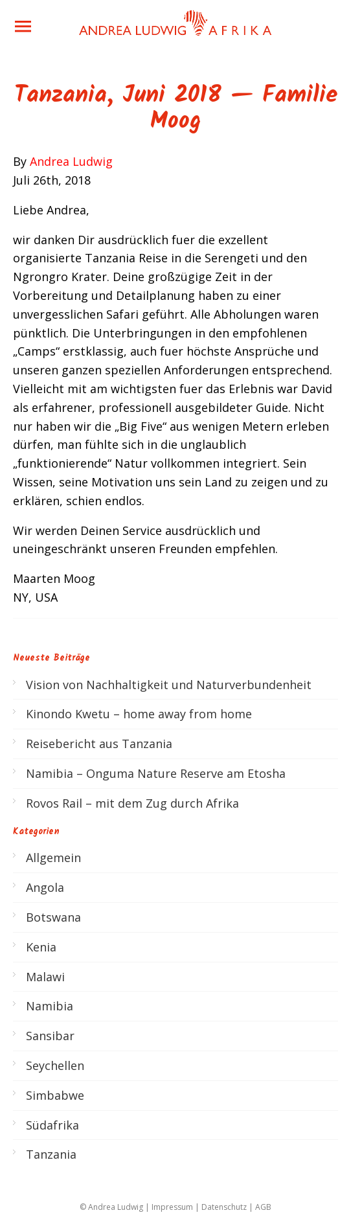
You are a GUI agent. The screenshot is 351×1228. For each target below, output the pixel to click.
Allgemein (53, 857)
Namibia (49, 1006)
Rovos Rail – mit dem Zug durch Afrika (132, 803)
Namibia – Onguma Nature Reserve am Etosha (156, 773)
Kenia (41, 947)
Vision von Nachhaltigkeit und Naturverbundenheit (168, 684)
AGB (263, 1206)
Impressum (172, 1206)
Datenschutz (224, 1206)
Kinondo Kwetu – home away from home (139, 714)
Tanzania (51, 1154)
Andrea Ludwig (71, 161)
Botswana (53, 917)
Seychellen (55, 1065)
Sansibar (50, 1035)
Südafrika (52, 1125)
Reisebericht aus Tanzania (99, 743)
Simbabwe (55, 1095)
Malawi (45, 976)
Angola (45, 887)
